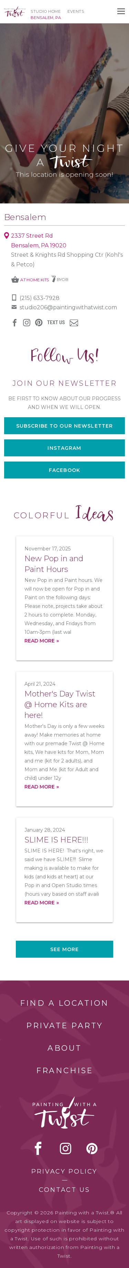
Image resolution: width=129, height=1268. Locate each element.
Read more (39, 641)
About (64, 1048)
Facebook (64, 470)
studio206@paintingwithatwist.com (68, 307)
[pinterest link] (38, 322)
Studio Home (46, 11)
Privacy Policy (64, 1171)
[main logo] (14, 9)
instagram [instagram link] (26, 322)
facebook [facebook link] (14, 322)
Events (75, 11)
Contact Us (64, 1190)
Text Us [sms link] (56, 322)
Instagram (64, 448)
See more (64, 949)
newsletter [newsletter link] (73, 322)
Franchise (64, 1070)
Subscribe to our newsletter (64, 426)
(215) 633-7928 (40, 298)
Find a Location (64, 1003)
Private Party (64, 1025)
